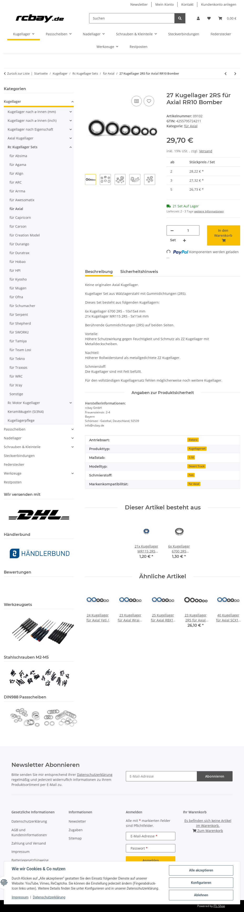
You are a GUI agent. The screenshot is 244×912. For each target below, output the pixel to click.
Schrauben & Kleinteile (22, 447)
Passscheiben (14, 429)
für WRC (16, 376)
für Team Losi (20, 350)
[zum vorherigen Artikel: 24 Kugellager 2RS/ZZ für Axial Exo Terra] (225, 73)
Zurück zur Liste (18, 73)
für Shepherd (20, 323)
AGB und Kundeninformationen (29, 832)
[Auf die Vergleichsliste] (136, 101)
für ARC (16, 182)
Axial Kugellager (20, 138)
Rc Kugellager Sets (22, 147)
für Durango (19, 244)
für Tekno (17, 358)
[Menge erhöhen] (184, 240)
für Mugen (18, 288)
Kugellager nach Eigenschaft (30, 129)
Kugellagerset (197, 448)
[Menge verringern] (172, 230)
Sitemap (75, 838)
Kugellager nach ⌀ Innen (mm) (32, 111)
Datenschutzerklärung (49, 897)
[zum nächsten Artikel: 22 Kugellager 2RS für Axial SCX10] (235, 73)
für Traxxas (18, 367)
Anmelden (150, 860)
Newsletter (139, 4)
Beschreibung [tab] (99, 271)
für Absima (18, 156)
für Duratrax (19, 253)
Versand (205, 151)
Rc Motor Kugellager (24, 402)
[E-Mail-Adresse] (161, 776)
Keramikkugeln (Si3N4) (26, 411)
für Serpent (19, 314)
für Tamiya (18, 341)
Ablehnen (201, 895)
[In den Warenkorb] (89, 89)
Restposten (13, 482)
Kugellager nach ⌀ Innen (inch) (32, 120)
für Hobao (17, 261)
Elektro (193, 439)
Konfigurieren (201, 883)
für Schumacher (22, 305)
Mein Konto (164, 4)
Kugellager (12, 101)
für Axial (191, 126)
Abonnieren (214, 776)
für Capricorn (20, 217)
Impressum (20, 897)
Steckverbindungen (19, 455)
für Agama (18, 164)
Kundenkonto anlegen (218, 4)
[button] (198, 18)
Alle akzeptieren (201, 870)
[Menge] (188, 230)
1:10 (191, 457)
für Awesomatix (22, 200)
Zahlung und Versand (28, 843)
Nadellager (12, 438)
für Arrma (17, 191)
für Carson (18, 226)
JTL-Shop (219, 906)
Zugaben (76, 830)
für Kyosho (18, 279)
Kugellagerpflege (21, 420)
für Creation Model (25, 235)
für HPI (15, 270)
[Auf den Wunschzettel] (149, 101)
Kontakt (187, 4)
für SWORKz (19, 332)
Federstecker (14, 464)
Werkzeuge (12, 473)
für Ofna (16, 297)
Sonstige (16, 394)
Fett (191, 475)
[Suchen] (132, 18)
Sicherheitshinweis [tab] (139, 271)
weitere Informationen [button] (209, 211)
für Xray (16, 385)
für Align (16, 173)
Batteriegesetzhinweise (30, 860)
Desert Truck (196, 466)
